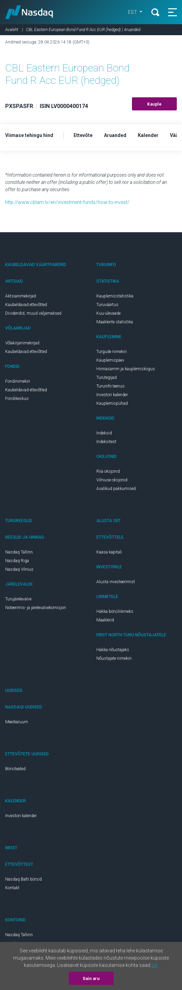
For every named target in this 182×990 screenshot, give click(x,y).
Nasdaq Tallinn (19, 552)
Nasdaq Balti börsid (23, 879)
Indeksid (104, 433)
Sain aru (91, 978)
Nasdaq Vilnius (19, 569)
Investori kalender (112, 394)
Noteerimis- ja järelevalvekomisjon (35, 607)
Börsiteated (15, 768)
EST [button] (133, 12)
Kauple (154, 104)
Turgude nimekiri (111, 351)
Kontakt (12, 887)
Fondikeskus (17, 398)
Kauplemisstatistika (114, 296)
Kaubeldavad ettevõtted (26, 304)
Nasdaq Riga (17, 560)
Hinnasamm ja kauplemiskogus (125, 368)
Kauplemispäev (110, 360)
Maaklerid (105, 620)
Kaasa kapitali (109, 552)
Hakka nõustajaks (112, 649)
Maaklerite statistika (114, 322)
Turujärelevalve (18, 599)
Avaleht (11, 29)
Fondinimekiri (17, 381)
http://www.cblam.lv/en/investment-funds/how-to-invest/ (67, 202)
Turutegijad (106, 377)
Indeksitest (106, 441)
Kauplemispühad (112, 403)
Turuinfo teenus (110, 386)
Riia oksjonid (108, 471)
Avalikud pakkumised (116, 488)
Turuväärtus (107, 304)
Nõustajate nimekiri (114, 658)
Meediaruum (16, 721)
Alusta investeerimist (115, 581)
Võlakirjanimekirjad (22, 343)
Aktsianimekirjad (20, 296)
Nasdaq (29, 12)
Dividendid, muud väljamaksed (33, 313)
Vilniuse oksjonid (111, 480)
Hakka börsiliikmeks (114, 611)
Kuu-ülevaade (108, 313)
